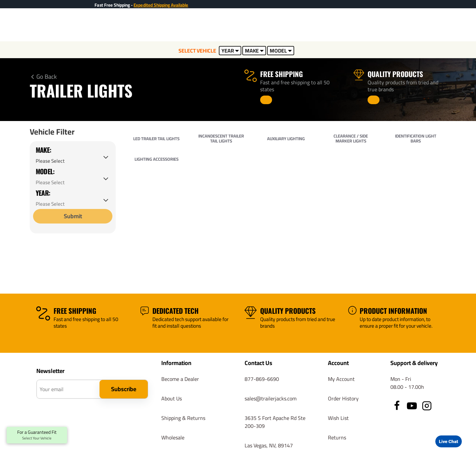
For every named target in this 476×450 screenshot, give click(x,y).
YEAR (230, 50)
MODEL (281, 50)
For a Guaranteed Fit (37, 435)
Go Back (46, 76)
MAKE (254, 50)
